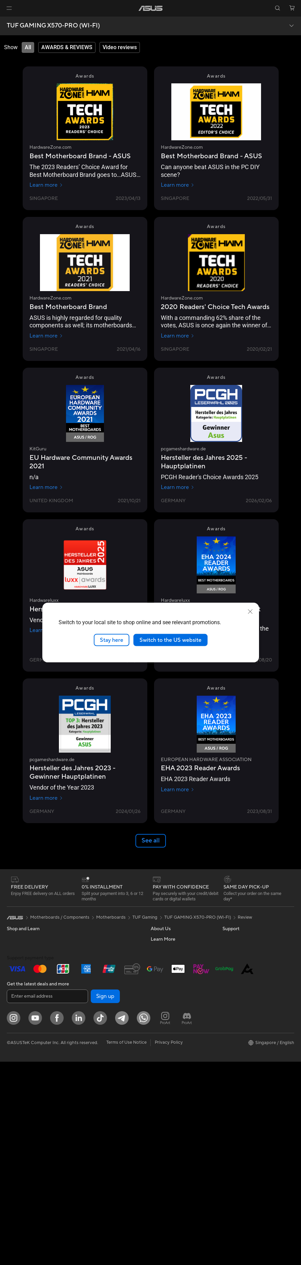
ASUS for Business (240, 1020)
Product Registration (172, 1071)
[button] (9, 8)
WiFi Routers (90, 1010)
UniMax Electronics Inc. (174, 1020)
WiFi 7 (83, 1000)
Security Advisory (168, 1081)
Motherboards (21, 1093)
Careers (159, 949)
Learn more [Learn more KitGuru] (46, 487)
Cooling (85, 939)
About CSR (162, 979)
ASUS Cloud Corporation (176, 1010)
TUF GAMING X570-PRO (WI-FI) (53, 25)
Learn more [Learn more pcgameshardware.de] (177, 487)
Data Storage (90, 979)
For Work (16, 970)
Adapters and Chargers (100, 1107)
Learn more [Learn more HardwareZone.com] (46, 185)
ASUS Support (165, 1112)
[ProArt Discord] (187, 1221)
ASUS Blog (233, 1041)
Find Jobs (160, 1030)
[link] (150, 8)
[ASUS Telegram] (122, 1221)
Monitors (16, 1021)
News (156, 959)
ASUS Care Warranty (172, 1132)
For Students (20, 990)
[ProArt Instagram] (165, 1221)
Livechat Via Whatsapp (174, 1142)
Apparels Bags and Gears (102, 1097)
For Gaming (18, 1000)
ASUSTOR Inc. (165, 1000)
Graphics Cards (22, 1103)
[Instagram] (13, 1221)
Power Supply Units (96, 949)
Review (245, 917)
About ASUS (163, 939)
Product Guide (237, 1010)
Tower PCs (17, 1052)
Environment (235, 949)
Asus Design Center (242, 990)
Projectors (17, 1031)
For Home (17, 960)
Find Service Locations (173, 1061)
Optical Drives (91, 969)
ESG (226, 939)
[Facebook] (57, 1221)
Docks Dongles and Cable (103, 1118)
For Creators (20, 980)
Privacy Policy (169, 1245)
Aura (227, 1061)
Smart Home (90, 1046)
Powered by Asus (239, 1031)
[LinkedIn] (78, 1221)
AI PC (228, 970)
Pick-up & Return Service (175, 1122)
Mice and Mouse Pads (99, 1077)
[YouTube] (35, 1221)
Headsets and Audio (97, 1087)
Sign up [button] (105, 1199)
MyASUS (160, 1102)
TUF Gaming (144, 917)
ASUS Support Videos (173, 1092)
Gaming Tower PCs (26, 1062)
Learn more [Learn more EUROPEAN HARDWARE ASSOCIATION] (177, 789)
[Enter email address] (47, 1199)
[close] (250, 611)
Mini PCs (15, 1072)
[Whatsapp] (143, 1221)
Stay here (111, 639)
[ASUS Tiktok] (100, 1221)
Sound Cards (90, 959)
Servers (84, 1036)
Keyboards (88, 1067)
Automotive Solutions (244, 1000)
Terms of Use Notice (126, 1245)
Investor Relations (169, 969)
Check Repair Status (171, 1051)
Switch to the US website (170, 639)
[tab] (28, 47)
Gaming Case (20, 1113)
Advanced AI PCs (239, 980)
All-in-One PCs (21, 1041)
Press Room (163, 990)
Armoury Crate (237, 1051)
